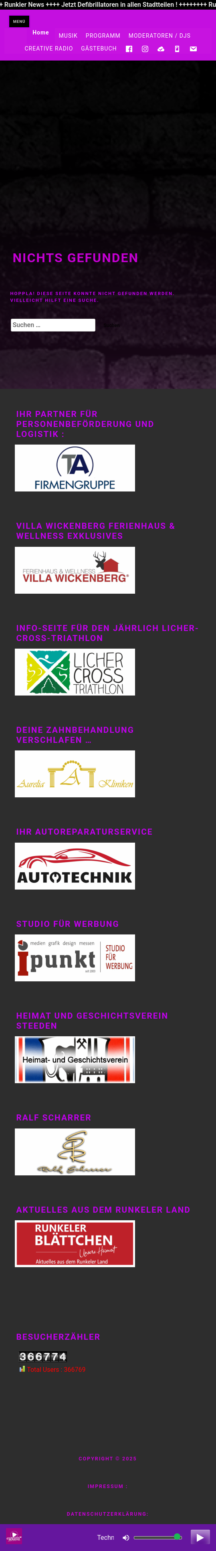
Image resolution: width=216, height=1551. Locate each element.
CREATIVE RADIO (48, 48)
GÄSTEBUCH (99, 48)
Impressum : (108, 1486)
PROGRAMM (103, 35)
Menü (19, 21)
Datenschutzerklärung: (108, 1514)
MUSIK (68, 35)
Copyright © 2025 (108, 1459)
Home (40, 32)
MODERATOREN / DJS (160, 35)
